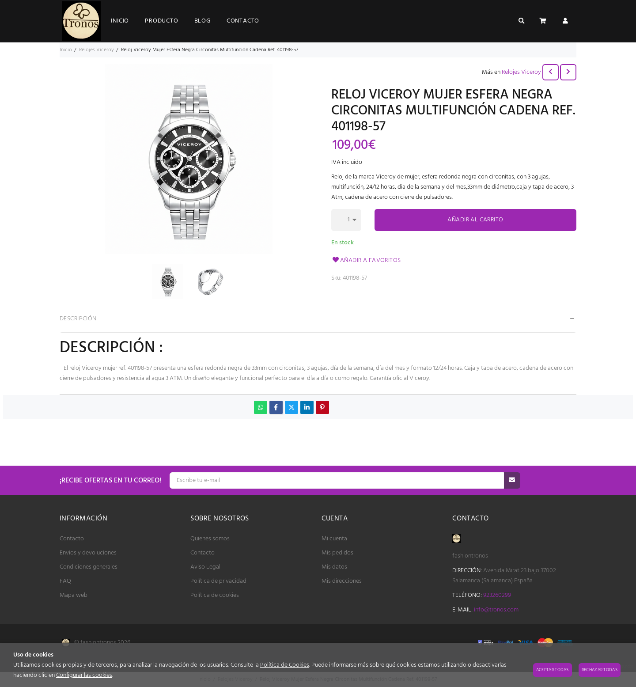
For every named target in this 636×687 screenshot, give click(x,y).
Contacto (72, 539)
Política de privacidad (218, 581)
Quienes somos (210, 539)
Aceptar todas (552, 669)
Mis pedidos (337, 553)
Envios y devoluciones (88, 553)
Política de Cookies (284, 665)
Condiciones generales (88, 567)
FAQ (65, 581)
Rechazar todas (599, 669)
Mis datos (334, 567)
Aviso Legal (205, 567)
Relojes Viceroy (521, 72)
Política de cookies (214, 595)
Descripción (78, 319)
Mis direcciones (342, 581)
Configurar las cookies (84, 675)
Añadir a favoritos (366, 260)
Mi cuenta (334, 539)
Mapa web (73, 595)
